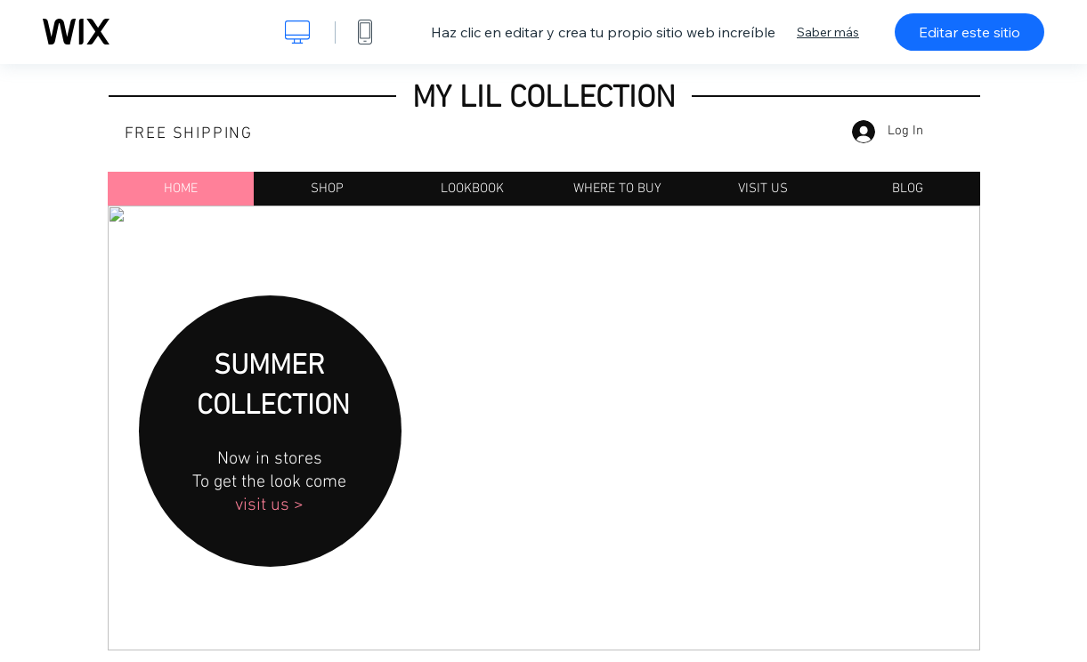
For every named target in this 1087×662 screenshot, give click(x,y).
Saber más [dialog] (828, 32)
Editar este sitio (969, 32)
